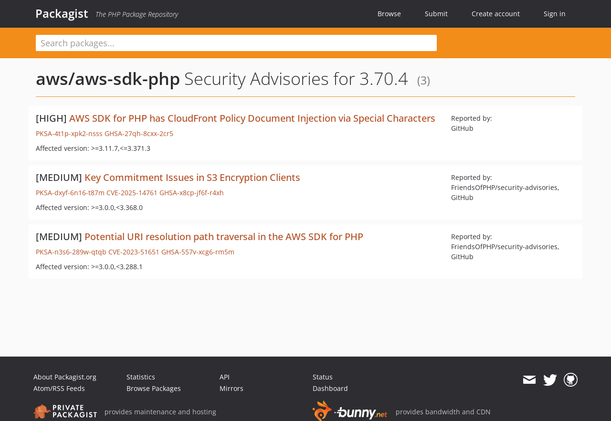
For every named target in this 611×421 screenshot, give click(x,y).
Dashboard (330, 388)
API (225, 376)
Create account (496, 13)
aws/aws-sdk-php (108, 78)
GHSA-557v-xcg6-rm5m (197, 251)
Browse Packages (153, 388)
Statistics (140, 376)
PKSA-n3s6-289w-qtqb (71, 251)
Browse (389, 13)
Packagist (61, 13)
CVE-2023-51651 (133, 251)
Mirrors (231, 388)
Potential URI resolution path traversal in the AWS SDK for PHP (223, 236)
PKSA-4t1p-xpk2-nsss (69, 133)
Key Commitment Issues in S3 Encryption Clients (192, 177)
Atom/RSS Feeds (59, 388)
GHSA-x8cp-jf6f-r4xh (191, 192)
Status (323, 376)
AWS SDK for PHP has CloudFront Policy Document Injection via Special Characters (252, 118)
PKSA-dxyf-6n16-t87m (70, 192)
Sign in (555, 13)
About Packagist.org (64, 376)
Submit (436, 13)
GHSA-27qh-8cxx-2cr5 (139, 133)
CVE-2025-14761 (132, 192)
